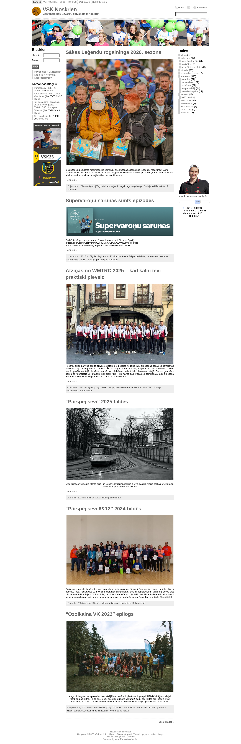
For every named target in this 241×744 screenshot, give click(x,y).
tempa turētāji (188, 88)
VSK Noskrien (60, 9)
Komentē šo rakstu (119, 710)
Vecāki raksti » (166, 722)
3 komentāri (111, 259)
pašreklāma (186, 103)
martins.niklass (98, 707)
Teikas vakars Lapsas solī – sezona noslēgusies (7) (48, 103)
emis (88, 497)
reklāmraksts (158, 186)
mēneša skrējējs (189, 61)
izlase (104, 387)
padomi (100, 259)
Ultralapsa (52, 107)
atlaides (106, 186)
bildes (104, 497)
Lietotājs (36, 55)
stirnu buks (186, 109)
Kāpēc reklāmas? (43, 77)
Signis (91, 186)
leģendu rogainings (120, 186)
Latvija (111, 387)
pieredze (185, 79)
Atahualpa (133, 739)
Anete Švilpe (128, 256)
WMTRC (147, 387)
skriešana (103, 710)
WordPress (120, 739)
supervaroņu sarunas (157, 256)
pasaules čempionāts (126, 387)
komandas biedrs (189, 73)
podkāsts (140, 256)
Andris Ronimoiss (112, 256)
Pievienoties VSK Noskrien (47, 71)
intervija (184, 70)
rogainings (137, 186)
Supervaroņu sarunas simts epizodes (110, 200)
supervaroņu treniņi (76, 259)
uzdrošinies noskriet (191, 67)
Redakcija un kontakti (120, 731)
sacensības (72, 390)
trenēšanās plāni (189, 91)
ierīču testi (186, 97)
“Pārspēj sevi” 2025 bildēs (97, 401)
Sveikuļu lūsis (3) (42, 116)
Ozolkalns (118, 707)
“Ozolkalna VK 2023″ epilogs (100, 614)
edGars (44, 118)
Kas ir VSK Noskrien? (45, 74)
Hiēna (50, 90)
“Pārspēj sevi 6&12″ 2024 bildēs (103, 508)
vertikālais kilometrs (147, 707)
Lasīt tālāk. (71, 180)
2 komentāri (115, 497)
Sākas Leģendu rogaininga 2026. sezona (113, 52)
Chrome (131, 736)
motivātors (186, 64)
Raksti (181, 7)
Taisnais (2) (40, 110)
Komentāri (202, 7)
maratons (185, 76)
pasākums (79, 710)
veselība (185, 112)
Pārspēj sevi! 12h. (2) (45, 88)
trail (140, 387)
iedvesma (114, 603)
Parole (35, 60)
